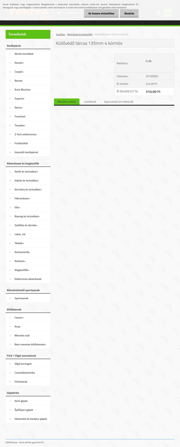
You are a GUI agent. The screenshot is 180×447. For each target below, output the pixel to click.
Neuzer (19, 81)
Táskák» (19, 243)
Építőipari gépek (24, 410)
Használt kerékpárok (26, 152)
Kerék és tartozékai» (26, 172)
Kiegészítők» (22, 270)
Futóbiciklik (21, 143)
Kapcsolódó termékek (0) (118, 102)
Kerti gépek (21, 401)
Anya (17, 327)
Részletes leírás (66, 102)
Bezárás (129, 13)
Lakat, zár (20, 234)
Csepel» (19, 72)
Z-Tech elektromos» (26, 134)
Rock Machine (22, 90)
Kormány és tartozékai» (28, 189)
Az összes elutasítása (101, 13)
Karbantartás (22, 252)
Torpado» (20, 125)
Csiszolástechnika (25, 373)
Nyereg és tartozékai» (27, 216)
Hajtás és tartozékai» (27, 180)
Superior (19, 99)
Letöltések (90, 102)
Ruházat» (20, 261)
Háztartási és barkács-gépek (31, 419)
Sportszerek (21, 298)
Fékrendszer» (22, 198)
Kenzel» (19, 63)
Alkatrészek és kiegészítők (79, 34)
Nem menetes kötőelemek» (30, 344)
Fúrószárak (21, 382)
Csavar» (19, 318)
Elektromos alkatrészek (28, 279)
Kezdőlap (60, 34)
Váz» (17, 207)
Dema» (19, 107)
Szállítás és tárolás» (26, 225)
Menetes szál (22, 335)
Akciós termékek (24, 54)
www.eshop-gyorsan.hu (31, 442)
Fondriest (20, 116)
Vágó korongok (23, 364)
